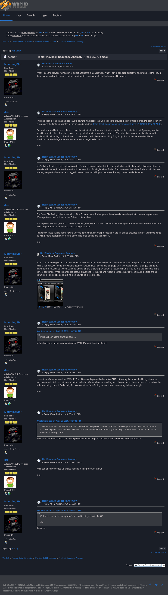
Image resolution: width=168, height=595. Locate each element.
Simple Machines (31, 585)
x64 (46, 32)
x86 (40, 32)
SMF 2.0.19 (7, 585)
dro (6, 112)
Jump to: (129, 565)
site (114, 585)
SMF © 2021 (18, 585)
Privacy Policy (101, 585)
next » (163, 47)
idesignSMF (49, 585)
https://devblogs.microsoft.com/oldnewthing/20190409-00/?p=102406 (126, 124)
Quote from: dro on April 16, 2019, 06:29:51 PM (59, 421)
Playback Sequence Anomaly (57, 63)
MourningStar (12, 64)
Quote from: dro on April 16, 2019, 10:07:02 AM (59, 331)
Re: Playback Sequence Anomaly (59, 111)
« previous (155, 47)
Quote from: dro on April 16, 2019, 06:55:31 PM (59, 510)
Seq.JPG (42, 307)
